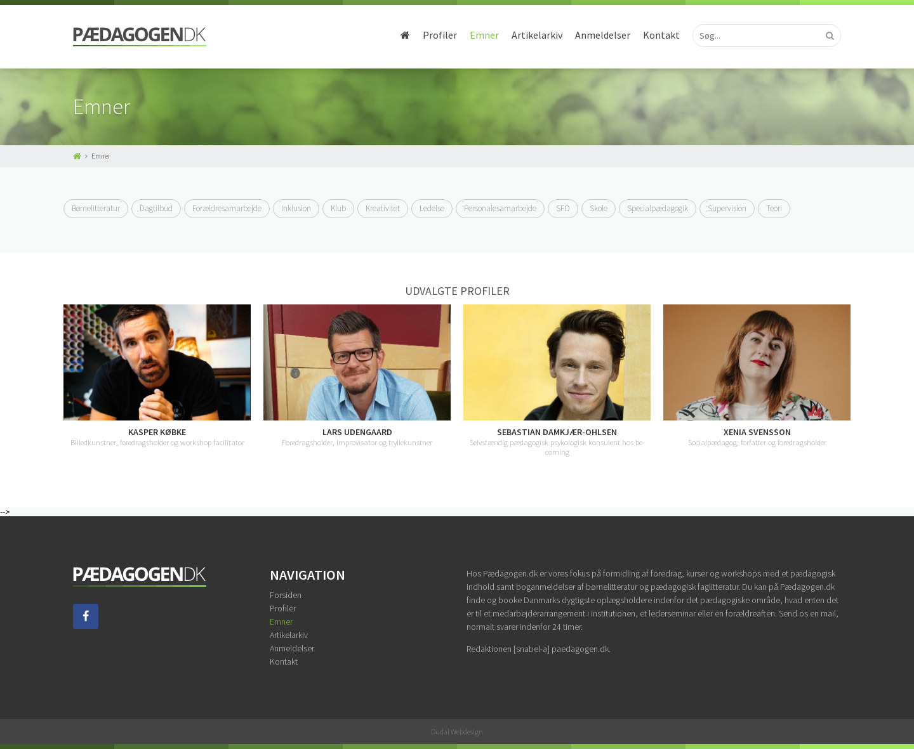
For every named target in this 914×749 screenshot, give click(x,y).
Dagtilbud (156, 208)
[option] (157, 375)
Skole (598, 208)
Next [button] (850, 380)
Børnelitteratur (96, 208)
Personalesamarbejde (500, 208)
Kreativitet (383, 208)
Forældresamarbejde (227, 208)
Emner (484, 35)
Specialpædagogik (657, 208)
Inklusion (296, 208)
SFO (563, 208)
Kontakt (661, 35)
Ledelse (432, 208)
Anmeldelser (602, 35)
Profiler (440, 35)
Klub (338, 208)
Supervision (727, 208)
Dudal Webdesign (457, 731)
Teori (774, 208)
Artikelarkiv (537, 35)
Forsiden (285, 595)
